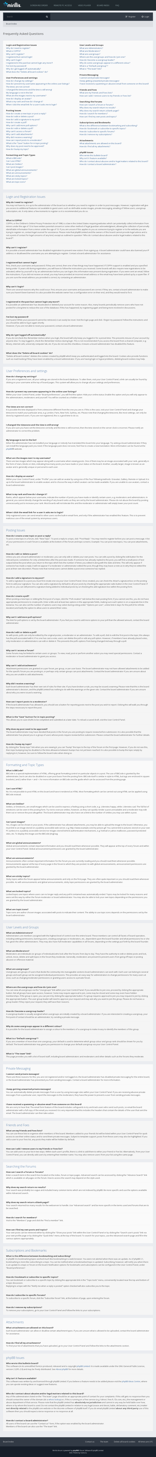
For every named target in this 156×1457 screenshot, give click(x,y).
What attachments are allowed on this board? (101, 143)
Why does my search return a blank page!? (99, 110)
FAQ (117, 5)
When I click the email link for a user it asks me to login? (31, 104)
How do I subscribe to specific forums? (97, 131)
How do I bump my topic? (17, 149)
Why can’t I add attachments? (19, 134)
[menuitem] (145, 16)
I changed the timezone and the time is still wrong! (29, 89)
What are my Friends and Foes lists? (96, 92)
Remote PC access (63, 5)
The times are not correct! (18, 86)
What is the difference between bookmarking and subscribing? (108, 125)
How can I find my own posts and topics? (98, 116)
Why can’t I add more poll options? (21, 125)
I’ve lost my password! (16, 66)
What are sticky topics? (16, 176)
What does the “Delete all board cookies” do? (27, 71)
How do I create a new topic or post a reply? (26, 113)
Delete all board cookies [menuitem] (124, 1441)
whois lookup (55, 1399)
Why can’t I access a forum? (18, 131)
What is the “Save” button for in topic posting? (27, 143)
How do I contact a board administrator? (98, 164)
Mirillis (55, 1450)
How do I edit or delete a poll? (19, 128)
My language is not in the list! (19, 92)
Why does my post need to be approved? (25, 146)
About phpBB (62, 1369)
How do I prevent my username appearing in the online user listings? (37, 83)
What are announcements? (18, 172)
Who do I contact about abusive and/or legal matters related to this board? (114, 161)
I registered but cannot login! (19, 57)
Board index (103, 5)
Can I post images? (14, 167)
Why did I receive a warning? (19, 137)
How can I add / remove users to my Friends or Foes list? (105, 95)
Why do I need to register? (18, 48)
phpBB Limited (83, 1366)
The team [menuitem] (104, 1441)
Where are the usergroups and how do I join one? (102, 57)
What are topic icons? (16, 181)
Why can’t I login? (14, 60)
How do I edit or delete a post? (20, 116)
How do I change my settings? (19, 80)
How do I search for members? (94, 113)
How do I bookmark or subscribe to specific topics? (103, 128)
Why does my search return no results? (98, 107)
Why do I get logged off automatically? (23, 68)
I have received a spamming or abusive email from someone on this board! (114, 83)
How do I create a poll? (16, 122)
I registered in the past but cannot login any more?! (29, 62)
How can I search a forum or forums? (96, 104)
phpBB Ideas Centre (131, 1381)
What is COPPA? (13, 51)
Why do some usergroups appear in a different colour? (105, 62)
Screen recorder (39, 5)
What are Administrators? (91, 48)
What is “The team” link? (91, 68)
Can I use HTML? (13, 161)
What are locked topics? (17, 178)
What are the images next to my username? (26, 95)
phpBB (9, 449)
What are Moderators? (90, 51)
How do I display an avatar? (19, 98)
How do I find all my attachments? (95, 146)
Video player (84, 5)
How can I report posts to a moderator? (24, 140)
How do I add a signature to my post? (23, 119)
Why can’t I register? (15, 54)
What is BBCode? (14, 158)
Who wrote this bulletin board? (94, 155)
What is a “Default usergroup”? (94, 66)
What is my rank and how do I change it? (24, 101)
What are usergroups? (90, 54)
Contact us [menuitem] (89, 1441)
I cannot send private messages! (95, 77)
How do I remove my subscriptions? (96, 134)
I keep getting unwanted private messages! (99, 80)
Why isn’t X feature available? (93, 158)
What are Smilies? (14, 164)
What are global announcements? (21, 170)
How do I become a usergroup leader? (97, 60)
